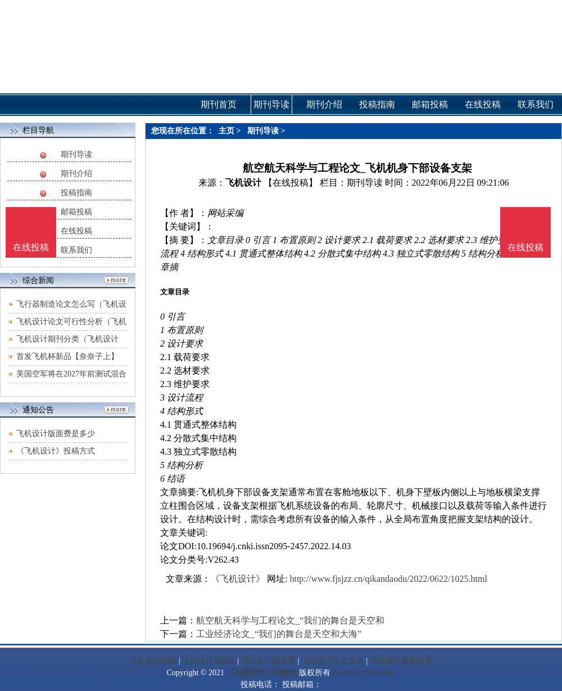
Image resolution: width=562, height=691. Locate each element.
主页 (226, 131)
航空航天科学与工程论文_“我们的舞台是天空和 (290, 620)
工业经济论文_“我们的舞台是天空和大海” (278, 634)
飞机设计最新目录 (401, 661)
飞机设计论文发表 (332, 661)
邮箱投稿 (76, 212)
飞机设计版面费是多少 (55, 433)
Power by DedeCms (363, 672)
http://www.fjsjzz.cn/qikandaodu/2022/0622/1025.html (388, 579)
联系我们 (76, 250)
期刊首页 (219, 104)
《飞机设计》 (238, 579)
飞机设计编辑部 (209, 661)
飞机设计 (243, 182)
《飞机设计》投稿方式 (55, 451)
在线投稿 (76, 231)
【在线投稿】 (291, 182)
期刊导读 (76, 154)
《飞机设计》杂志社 (261, 672)
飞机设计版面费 (268, 661)
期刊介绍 (76, 173)
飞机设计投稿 (152, 661)
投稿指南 (76, 193)
